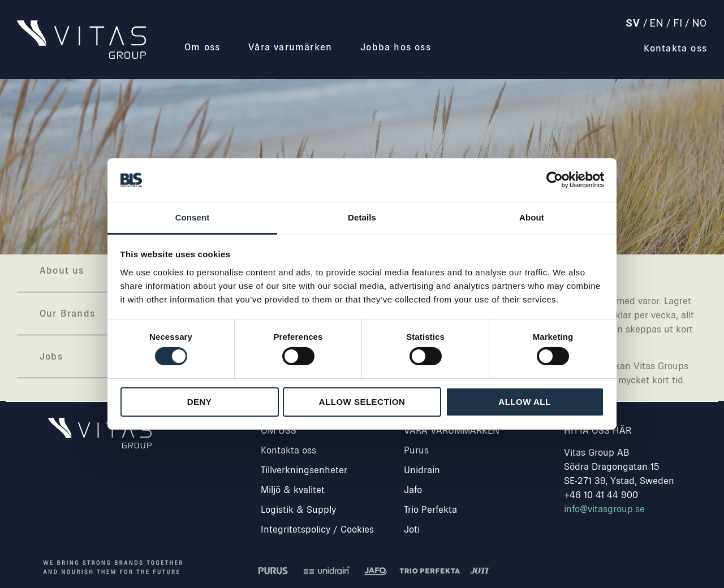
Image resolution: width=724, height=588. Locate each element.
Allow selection (362, 402)
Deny (199, 402)
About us (62, 270)
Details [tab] (362, 217)
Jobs (51, 356)
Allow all (524, 402)
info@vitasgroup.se (604, 508)
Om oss (202, 47)
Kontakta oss (675, 48)
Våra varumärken (290, 47)
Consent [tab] (192, 217)
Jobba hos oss (395, 47)
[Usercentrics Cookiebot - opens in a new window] (554, 179)
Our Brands (67, 313)
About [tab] (531, 217)
